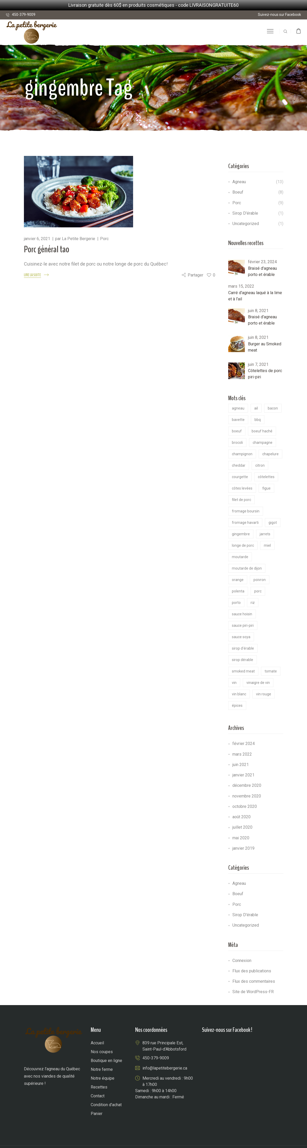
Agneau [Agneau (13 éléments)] (238, 408)
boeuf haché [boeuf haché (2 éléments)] (262, 431)
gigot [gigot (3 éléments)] (273, 522)
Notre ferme (102, 1069)
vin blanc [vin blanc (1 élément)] (239, 694)
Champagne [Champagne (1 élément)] (262, 442)
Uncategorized (245, 223)
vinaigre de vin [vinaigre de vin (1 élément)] (258, 683)
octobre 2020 (244, 806)
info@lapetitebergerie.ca (164, 1068)
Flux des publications (251, 970)
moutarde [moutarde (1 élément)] (240, 557)
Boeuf (237, 192)
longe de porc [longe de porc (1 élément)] (243, 545)
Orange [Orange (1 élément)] (238, 580)
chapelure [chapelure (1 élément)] (270, 454)
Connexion (241, 960)
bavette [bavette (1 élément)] (238, 420)
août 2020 (241, 816)
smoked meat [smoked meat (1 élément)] (243, 671)
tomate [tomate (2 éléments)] (271, 671)
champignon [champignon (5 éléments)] (242, 454)
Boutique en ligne (106, 1060)
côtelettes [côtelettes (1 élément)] (266, 477)
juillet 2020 (242, 827)
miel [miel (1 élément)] (267, 545)
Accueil (97, 1042)
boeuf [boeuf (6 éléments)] (237, 431)
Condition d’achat (106, 1104)
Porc (104, 238)
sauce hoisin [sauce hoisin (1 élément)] (242, 614)
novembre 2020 (246, 796)
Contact (97, 1095)
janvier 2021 (243, 775)
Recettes (99, 1087)
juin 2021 (240, 764)
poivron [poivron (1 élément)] (259, 580)
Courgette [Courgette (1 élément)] (240, 477)
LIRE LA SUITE (32, 275)
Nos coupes (102, 1051)
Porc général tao (46, 249)
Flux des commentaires (253, 981)
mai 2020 (240, 837)
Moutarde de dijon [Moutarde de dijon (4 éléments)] (247, 568)
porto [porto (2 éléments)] (236, 603)
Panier (96, 1113)
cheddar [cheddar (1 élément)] (238, 465)
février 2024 (243, 743)
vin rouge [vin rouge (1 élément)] (263, 694)
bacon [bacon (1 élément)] (273, 408)
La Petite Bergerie (78, 238)
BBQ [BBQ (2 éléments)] (257, 420)
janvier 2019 (243, 848)
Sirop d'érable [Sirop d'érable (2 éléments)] (243, 648)
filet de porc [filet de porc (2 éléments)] (241, 500)
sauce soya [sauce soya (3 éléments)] (241, 637)
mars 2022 (242, 754)
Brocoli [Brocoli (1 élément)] (237, 442)
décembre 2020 (246, 785)
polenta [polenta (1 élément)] (238, 591)
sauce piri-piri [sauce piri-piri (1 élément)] (243, 625)
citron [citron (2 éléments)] (260, 465)
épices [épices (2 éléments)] (237, 705)
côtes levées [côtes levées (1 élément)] (242, 488)
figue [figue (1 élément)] (266, 488)
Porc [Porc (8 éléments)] (258, 591)
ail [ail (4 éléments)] (256, 408)
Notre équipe (102, 1078)
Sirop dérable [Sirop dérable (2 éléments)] (242, 660)
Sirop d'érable (245, 213)
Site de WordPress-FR (253, 991)
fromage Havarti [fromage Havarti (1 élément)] (245, 522)
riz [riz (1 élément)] (253, 603)
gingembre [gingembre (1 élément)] (241, 534)
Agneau (239, 181)
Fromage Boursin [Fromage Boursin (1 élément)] (245, 511)
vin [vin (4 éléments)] (234, 683)
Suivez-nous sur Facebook (279, 14)
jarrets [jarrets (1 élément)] (265, 534)
